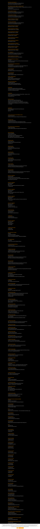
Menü (20, 1)
